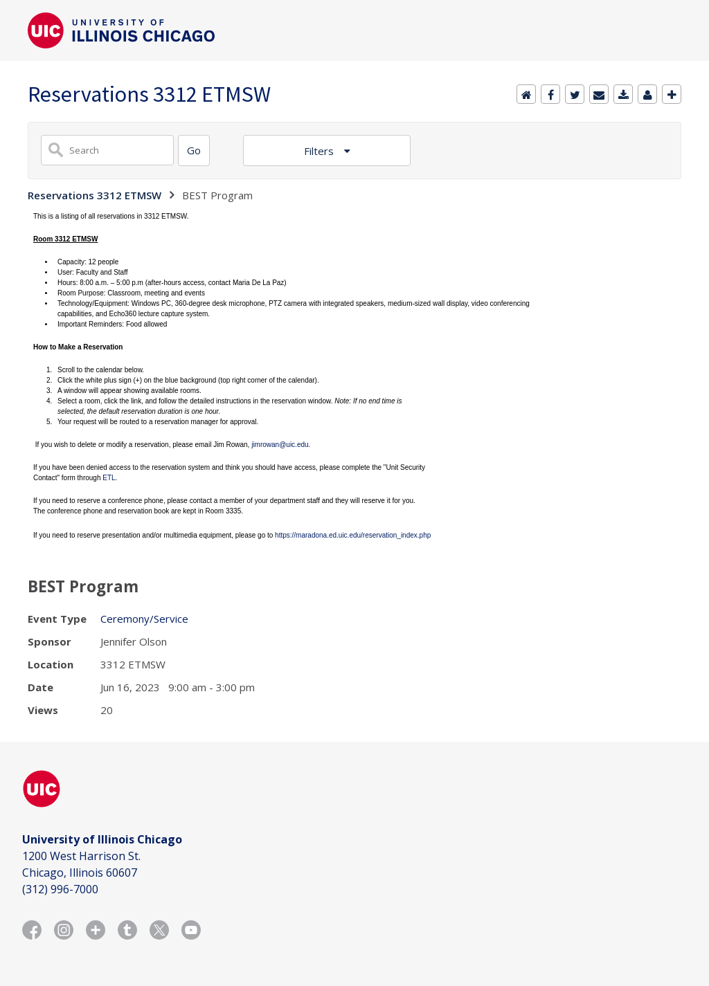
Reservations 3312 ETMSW (94, 195)
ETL (108, 478)
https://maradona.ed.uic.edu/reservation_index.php (353, 535)
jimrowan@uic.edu (279, 444)
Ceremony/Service (144, 619)
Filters (320, 151)
